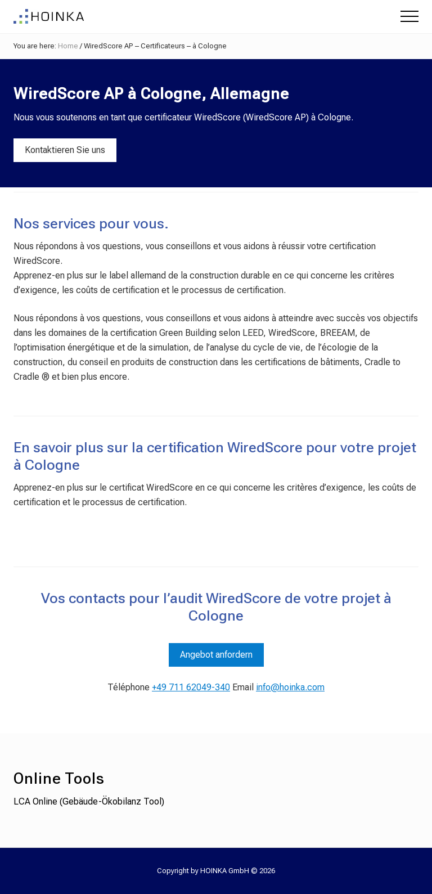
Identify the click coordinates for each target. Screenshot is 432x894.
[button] (410, 16)
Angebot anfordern (216, 654)
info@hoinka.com (290, 687)
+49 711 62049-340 (191, 687)
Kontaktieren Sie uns (65, 150)
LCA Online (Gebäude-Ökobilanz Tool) (89, 801)
